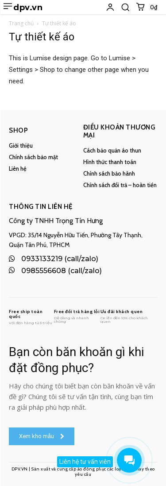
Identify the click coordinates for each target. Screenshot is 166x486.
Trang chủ (21, 23)
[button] (125, 7)
